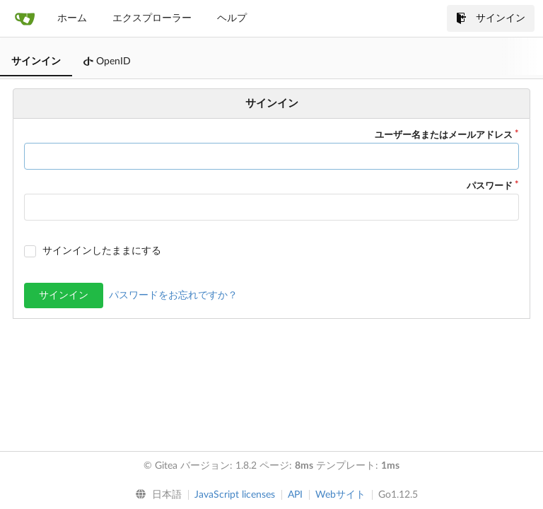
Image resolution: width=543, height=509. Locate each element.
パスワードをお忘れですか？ (173, 295)
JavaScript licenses (234, 495)
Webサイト (340, 495)
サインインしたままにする (101, 251)
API (295, 495)
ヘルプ (232, 18)
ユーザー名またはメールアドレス (444, 135)
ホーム (72, 18)
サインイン (490, 18)
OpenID (107, 61)
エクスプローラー (152, 18)
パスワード (490, 186)
